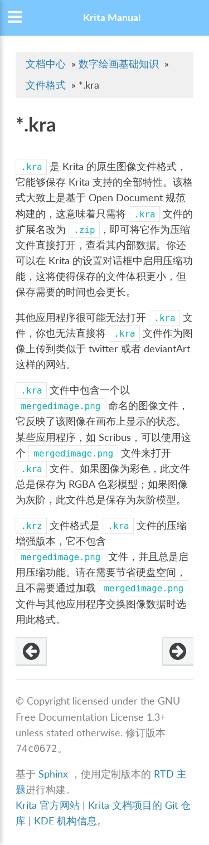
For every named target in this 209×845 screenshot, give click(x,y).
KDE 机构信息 (65, 821)
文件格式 (46, 85)
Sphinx (53, 774)
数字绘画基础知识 (119, 64)
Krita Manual (111, 17)
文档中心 (46, 64)
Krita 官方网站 (48, 805)
